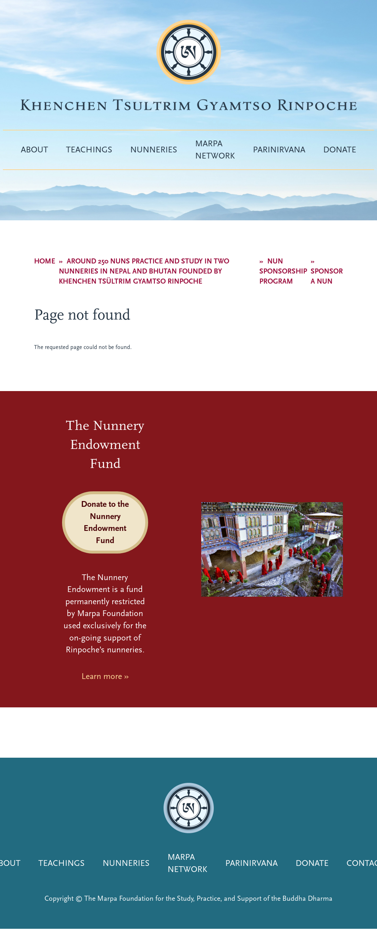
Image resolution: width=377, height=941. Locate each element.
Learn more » (105, 676)
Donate (339, 149)
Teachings (89, 149)
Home (44, 261)
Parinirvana (279, 149)
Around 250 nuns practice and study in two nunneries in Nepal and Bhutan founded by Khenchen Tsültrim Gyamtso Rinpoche (144, 271)
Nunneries (153, 149)
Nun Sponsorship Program (283, 271)
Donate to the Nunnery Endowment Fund (105, 522)
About (34, 149)
